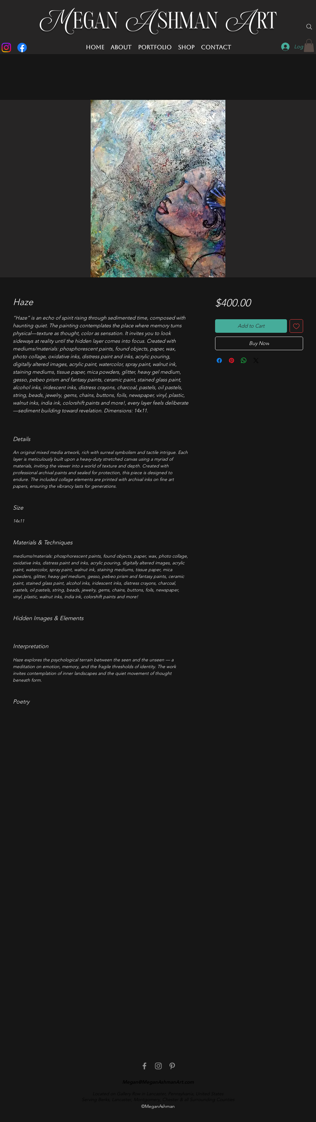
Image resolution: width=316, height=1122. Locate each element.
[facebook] (144, 1065)
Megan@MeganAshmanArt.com (158, 1082)
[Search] (309, 27)
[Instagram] (6, 47)
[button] (308, 45)
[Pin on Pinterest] (231, 360)
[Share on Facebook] (219, 360)
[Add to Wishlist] (296, 326)
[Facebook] (22, 47)
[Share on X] (256, 360)
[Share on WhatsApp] (244, 360)
